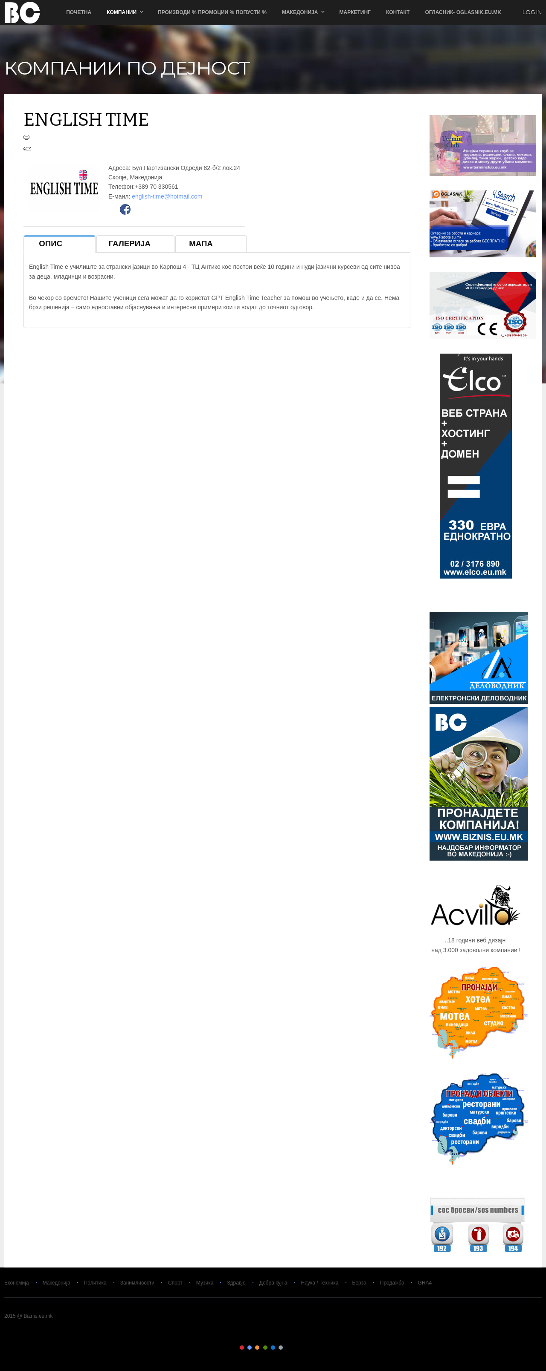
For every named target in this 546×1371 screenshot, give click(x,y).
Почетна (78, 12)
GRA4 (425, 1283)
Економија (16, 1283)
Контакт (398, 12)
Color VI (281, 1347)
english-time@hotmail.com (167, 196)
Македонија (300, 12)
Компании (121, 12)
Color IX (304, 1347)
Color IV (265, 1347)
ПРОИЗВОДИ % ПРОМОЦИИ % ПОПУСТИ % (212, 12)
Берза (359, 1283)
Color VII (289, 1347)
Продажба (392, 1283)
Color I (242, 1347)
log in (532, 12)
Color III (257, 1347)
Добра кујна (273, 1283)
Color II (249, 1347)
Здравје (236, 1283)
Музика (205, 1283)
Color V (273, 1347)
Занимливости (137, 1283)
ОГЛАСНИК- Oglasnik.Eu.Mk (463, 12)
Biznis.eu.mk (22, 12)
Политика (95, 1283)
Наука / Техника (320, 1283)
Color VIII (296, 1347)
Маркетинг (354, 12)
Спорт (175, 1283)
